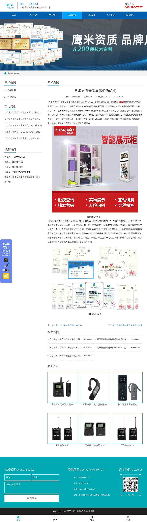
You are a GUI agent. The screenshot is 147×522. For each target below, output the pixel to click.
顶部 (128, 518)
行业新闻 (11, 90)
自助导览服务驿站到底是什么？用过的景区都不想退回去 (23, 138)
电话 (92, 518)
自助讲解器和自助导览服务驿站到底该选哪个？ (23, 112)
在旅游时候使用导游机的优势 (69, 325)
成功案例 (91, 15)
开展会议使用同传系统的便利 (129, 325)
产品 (55, 518)
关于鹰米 (111, 15)
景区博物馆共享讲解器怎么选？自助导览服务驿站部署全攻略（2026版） (23, 119)
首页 (14, 15)
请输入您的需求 (31, 487)
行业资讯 (11, 97)
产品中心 (33, 15)
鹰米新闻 (72, 15)
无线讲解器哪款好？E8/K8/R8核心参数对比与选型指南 (23, 132)
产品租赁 (53, 15)
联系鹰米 (130, 15)
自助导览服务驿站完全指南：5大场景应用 (23, 125)
